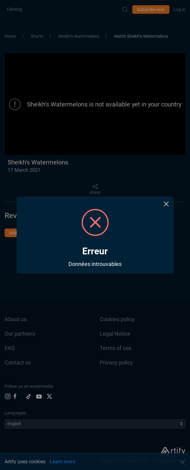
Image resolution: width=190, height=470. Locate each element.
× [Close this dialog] (166, 204)
